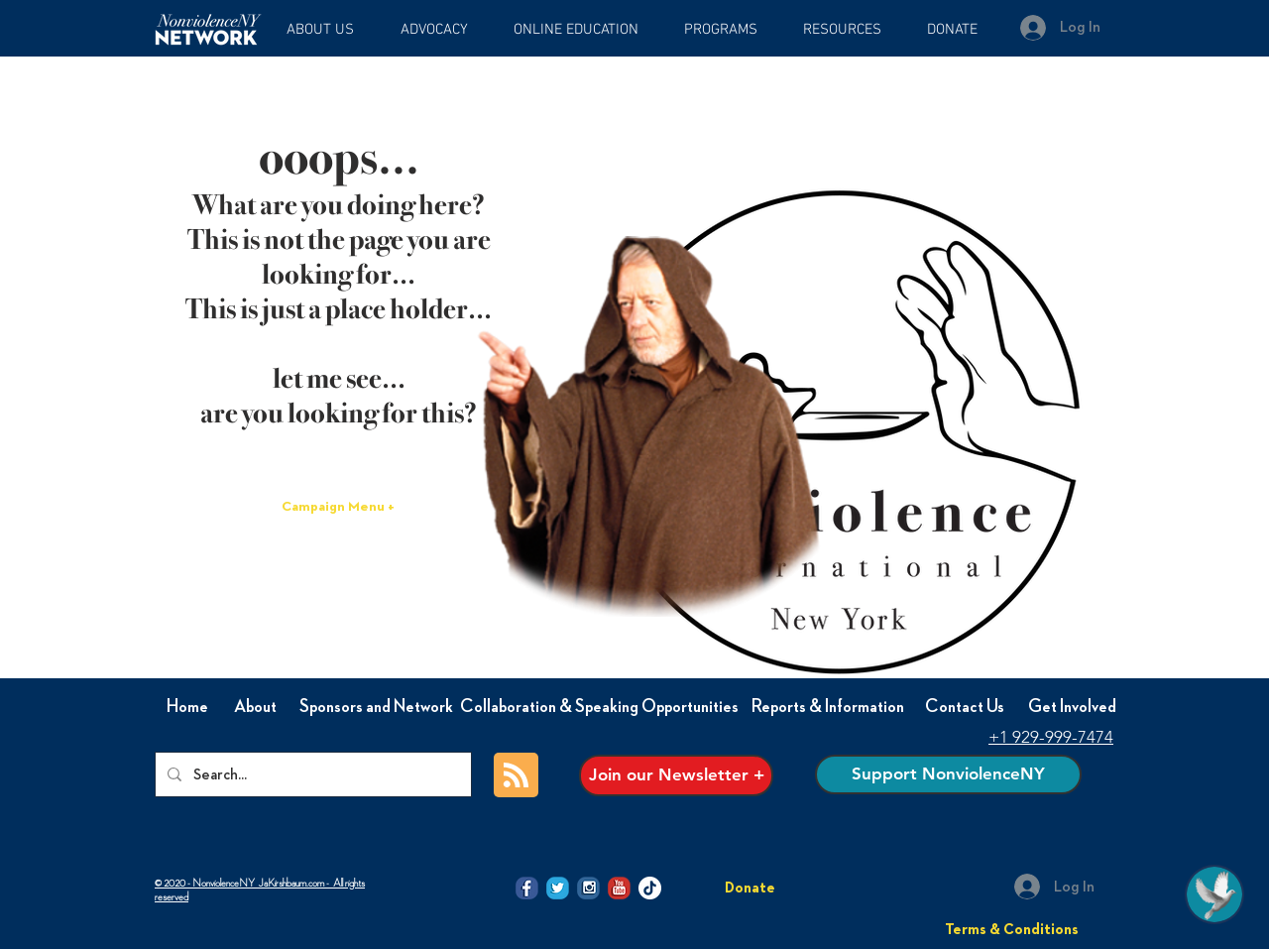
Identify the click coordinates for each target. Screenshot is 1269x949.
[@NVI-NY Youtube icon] (619, 888)
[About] (254, 707)
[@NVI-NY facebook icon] (527, 888)
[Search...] (311, 774)
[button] (583, 30)
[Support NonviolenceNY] (948, 774)
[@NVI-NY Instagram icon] (588, 888)
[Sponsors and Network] (376, 707)
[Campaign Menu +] (338, 508)
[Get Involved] (1071, 707)
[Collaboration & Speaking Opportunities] (599, 707)
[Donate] (750, 887)
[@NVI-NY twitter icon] (557, 888)
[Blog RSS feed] (516, 776)
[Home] (187, 707)
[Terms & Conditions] (1012, 929)
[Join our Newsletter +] (676, 775)
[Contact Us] (964, 707)
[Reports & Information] (827, 707)
